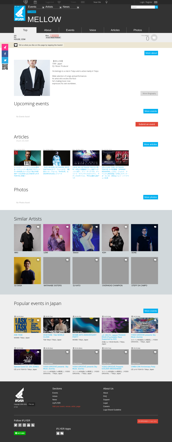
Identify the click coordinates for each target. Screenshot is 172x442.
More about (151, 53)
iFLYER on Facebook (20, 425)
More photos (150, 197)
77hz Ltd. (31, 404)
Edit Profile (55, 35)
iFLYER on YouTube (28, 425)
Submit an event (147, 124)
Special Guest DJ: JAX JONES (26, 367)
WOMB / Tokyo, (22, 338)
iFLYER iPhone (58, 433)
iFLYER (19, 394)
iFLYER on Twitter (15, 425)
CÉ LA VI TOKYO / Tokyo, (25, 369)
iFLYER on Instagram (24, 425)
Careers (106, 406)
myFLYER (56, 403)
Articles (115, 30)
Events (32, 6)
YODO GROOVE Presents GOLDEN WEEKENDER (112, 368)
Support (106, 400)
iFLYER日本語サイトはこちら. (147, 421)
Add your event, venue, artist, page (66, 406)
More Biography (149, 93)
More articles (150, 144)
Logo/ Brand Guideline (112, 410)
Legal (105, 403)
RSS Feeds (33, 425)
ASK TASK (18, 335)
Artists (49, 6)
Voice (92, 30)
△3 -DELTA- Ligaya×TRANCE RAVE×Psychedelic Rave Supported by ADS (114, 337)
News (66, 6)
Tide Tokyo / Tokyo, (52, 340)
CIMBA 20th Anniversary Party (143, 367)
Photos (138, 30)
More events (151, 111)
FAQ (105, 396)
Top (25, 30)
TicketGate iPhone (62, 433)
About (47, 30)
